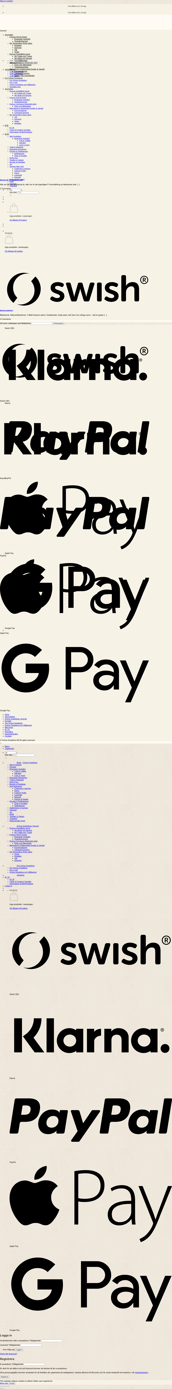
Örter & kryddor (20, 804)
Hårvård (17, 773)
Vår (15, 50)
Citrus (16, 791)
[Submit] (10, 195)
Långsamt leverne (22, 73)
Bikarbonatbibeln (6, 310)
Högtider (18, 46)
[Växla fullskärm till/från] (3, 1386)
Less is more (19, 776)
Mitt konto (9, 728)
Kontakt (8, 721)
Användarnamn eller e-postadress (20, 1341)
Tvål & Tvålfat (20, 771)
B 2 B (7, 730)
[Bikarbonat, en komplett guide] (48, 175)
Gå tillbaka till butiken (18, 220)
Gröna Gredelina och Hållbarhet (22, 85)
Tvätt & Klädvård (17, 780)
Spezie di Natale (21, 799)
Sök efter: (13, 192)
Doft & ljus (14, 782)
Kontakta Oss (15, 87)
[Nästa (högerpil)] (3, 1388)
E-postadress (11, 1364)
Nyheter (13, 767)
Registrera (4, 1377)
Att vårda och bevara (22, 95)
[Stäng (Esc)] (8, 1386)
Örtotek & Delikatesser (19, 801)
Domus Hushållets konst (19, 91)
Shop (7, 715)
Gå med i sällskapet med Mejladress (15, 323)
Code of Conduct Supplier (20, 882)
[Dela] (6, 1386)
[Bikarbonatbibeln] (48, 306)
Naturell (17, 177)
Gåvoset (13, 810)
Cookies (8, 736)
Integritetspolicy (11, 734)
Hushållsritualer (20, 61)
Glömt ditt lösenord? (8, 1354)
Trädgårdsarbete (21, 67)
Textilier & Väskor (17, 817)
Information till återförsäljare (21, 884)
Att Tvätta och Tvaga (22, 93)
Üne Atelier (14, 76)
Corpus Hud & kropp (18, 98)
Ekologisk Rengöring (18, 778)
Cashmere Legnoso (22, 789)
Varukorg (14, 875)
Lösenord (10, 1345)
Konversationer (20, 110)
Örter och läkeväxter (22, 106)
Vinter (16, 52)
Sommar (18, 48)
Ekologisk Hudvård (22, 100)
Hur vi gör (14, 82)
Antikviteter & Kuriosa (19, 808)
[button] (11, 202)
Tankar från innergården (24, 76)
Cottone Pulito (20, 793)
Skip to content (6, 1)
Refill (12, 182)
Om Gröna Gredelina (14, 78)
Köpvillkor (9, 732)
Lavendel (18, 795)
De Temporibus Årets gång (21, 43)
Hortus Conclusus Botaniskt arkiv (23, 104)
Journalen (9, 89)
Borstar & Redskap (18, 784)
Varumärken (10, 717)
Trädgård (13, 186)
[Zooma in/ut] (1, 1386)
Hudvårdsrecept (20, 102)
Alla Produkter (16, 765)
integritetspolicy (141, 1373)
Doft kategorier (16, 786)
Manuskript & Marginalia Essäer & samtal (26, 108)
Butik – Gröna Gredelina (21, 763)
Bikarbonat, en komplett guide (11, 180)
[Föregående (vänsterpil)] (1, 1388)
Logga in (19, 1350)
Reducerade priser (17, 821)
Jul (11, 812)
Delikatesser (19, 806)
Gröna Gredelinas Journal (16, 719)
